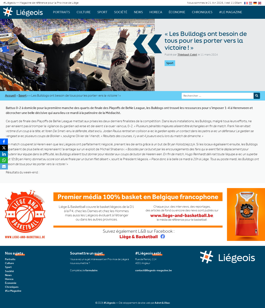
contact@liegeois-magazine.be (153, 270)
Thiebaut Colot (187, 54)
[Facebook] (4, 142)
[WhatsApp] (4, 160)
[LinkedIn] (4, 154)
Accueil (10, 95)
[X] (4, 148)
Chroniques (202, 12)
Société (120, 12)
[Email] (4, 166)
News (138, 12)
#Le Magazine (230, 12)
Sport (102, 12)
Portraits (61, 12)
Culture (84, 12)
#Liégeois (109, 302)
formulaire (91, 270)
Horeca (155, 12)
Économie (177, 12)
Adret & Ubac (162, 302)
